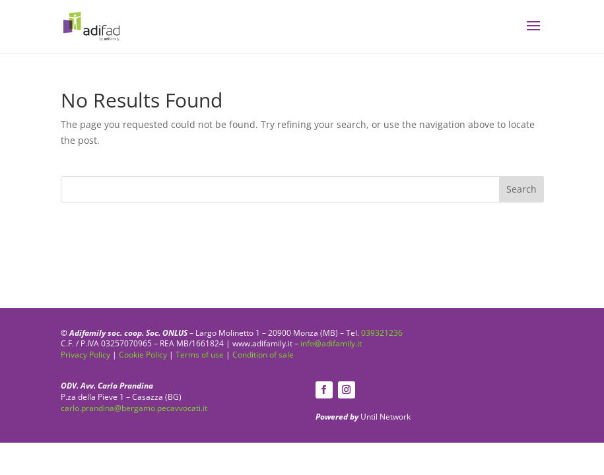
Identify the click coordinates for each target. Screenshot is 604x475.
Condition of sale (263, 354)
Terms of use (200, 354)
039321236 (382, 332)
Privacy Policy (85, 354)
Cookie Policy (143, 354)
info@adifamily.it (331, 343)
